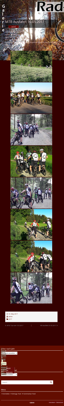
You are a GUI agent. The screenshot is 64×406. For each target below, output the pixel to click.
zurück (13, 27)
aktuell (3, 359)
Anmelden (6, 394)
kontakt (3, 355)
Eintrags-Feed (16, 394)
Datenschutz (59, 402)
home (3, 351)
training (3, 374)
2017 (10, 319)
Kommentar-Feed (29, 394)
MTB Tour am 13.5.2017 (15, 325)
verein (4, 369)
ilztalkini (3, 368)
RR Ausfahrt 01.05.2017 (48, 325)
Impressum (52, 402)
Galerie (3, 18)
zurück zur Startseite (9, 370)
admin (10, 316)
